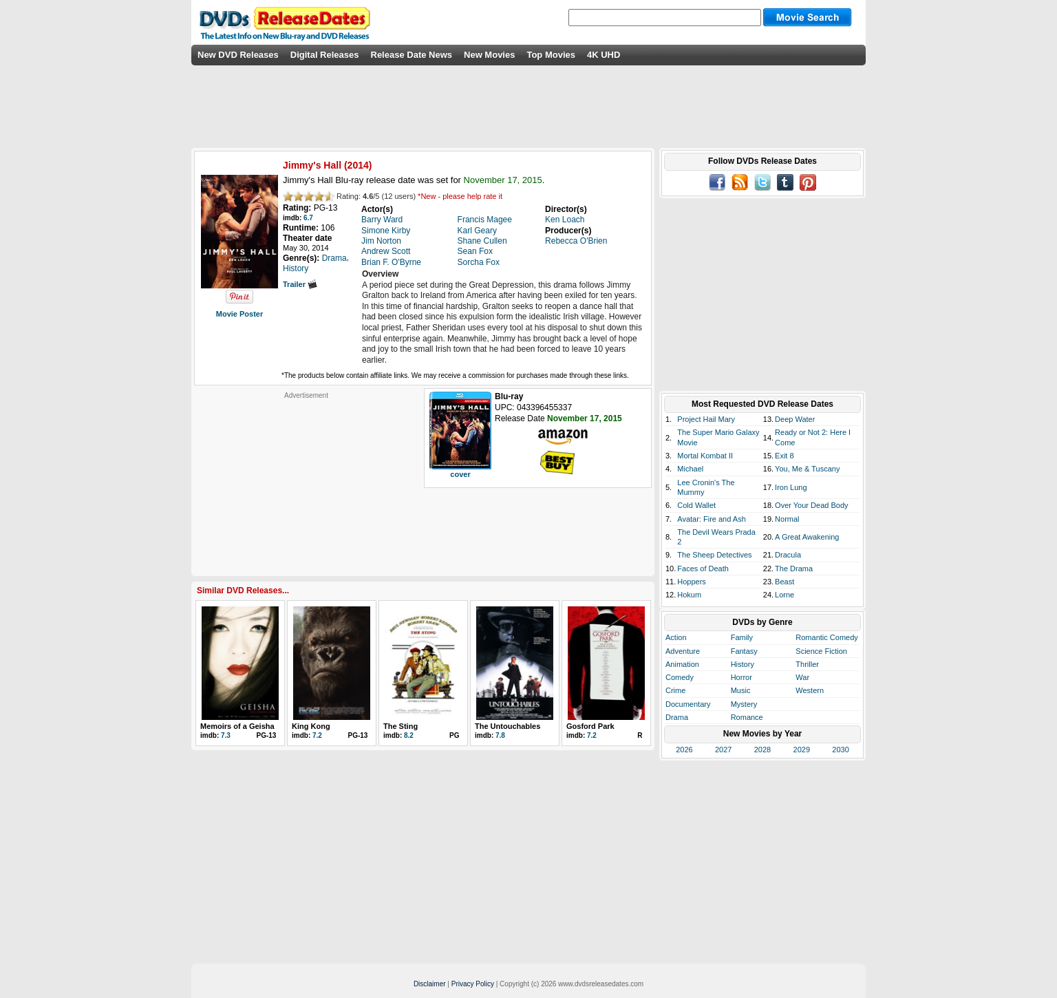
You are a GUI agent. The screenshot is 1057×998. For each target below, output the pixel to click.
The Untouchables (507, 726)
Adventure (682, 651)
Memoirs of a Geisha (237, 726)
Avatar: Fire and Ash (711, 519)
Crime (675, 690)
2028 (762, 749)
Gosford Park (590, 726)
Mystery (744, 704)
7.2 (317, 735)
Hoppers (691, 581)
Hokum (689, 595)
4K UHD (603, 55)
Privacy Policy (472, 984)
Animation (682, 664)
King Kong (311, 726)
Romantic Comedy (826, 637)
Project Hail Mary (706, 419)
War (802, 677)
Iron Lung (791, 487)
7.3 (226, 735)
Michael (690, 469)
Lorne (784, 595)
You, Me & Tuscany (807, 469)
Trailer (300, 284)
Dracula (788, 555)
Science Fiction (821, 651)
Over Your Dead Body (811, 505)
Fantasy (744, 651)
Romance (747, 717)
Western (810, 690)
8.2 (409, 735)
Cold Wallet (696, 505)
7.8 (500, 735)
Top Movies (550, 55)
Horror (741, 677)
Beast (784, 581)
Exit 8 (784, 456)
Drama (676, 717)
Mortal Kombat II (705, 456)
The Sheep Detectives (714, 555)
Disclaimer (430, 984)
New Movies (489, 55)
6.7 (308, 218)
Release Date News (412, 55)
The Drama (794, 568)
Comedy (679, 677)
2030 (840, 749)
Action (676, 637)
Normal (787, 519)
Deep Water (795, 419)
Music (741, 690)
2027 (723, 749)
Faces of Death (703, 568)
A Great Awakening (807, 537)
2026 (684, 749)
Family (742, 637)
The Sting (400, 726)
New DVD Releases (238, 55)
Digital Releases (324, 55)
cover (460, 474)
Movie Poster (239, 314)
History (742, 664)
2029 (801, 749)
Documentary (687, 704)
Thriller (807, 664)
